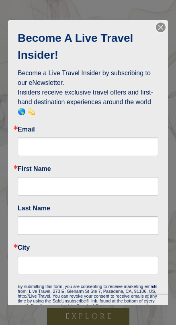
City (24, 248)
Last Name (34, 208)
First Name (34, 169)
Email (26, 129)
